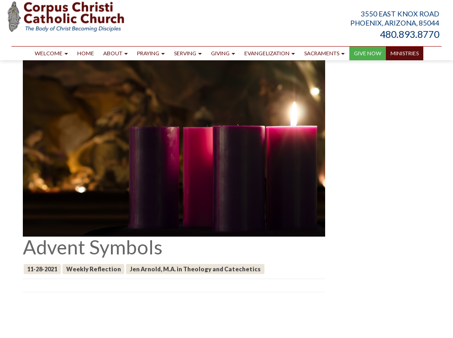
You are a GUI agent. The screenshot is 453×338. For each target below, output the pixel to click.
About (115, 53)
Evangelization (269, 53)
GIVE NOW (367, 53)
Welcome (51, 53)
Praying (151, 53)
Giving (223, 53)
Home (85, 53)
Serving (188, 53)
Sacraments (324, 53)
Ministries (404, 53)
